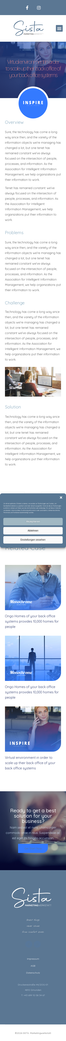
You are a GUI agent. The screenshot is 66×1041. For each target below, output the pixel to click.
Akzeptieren (33, 521)
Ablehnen (33, 530)
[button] (61, 497)
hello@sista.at (33, 1002)
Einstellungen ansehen (33, 539)
